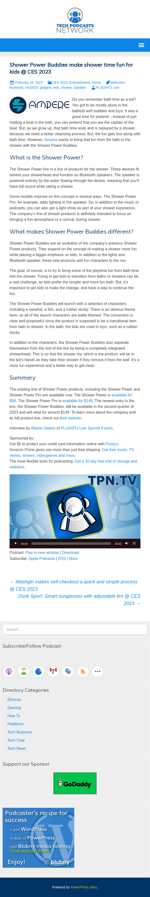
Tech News (16, 748)
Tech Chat (16, 740)
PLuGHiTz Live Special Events (87, 428)
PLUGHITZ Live (107, 87)
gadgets (46, 87)
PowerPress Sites (84, 887)
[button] (75, 511)
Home (96, 82)
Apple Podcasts (41, 559)
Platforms (15, 724)
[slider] (71, 543)
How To (13, 716)
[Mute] (126, 543)
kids (56, 87)
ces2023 (31, 87)
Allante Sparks (43, 428)
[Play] (15, 543)
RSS (62, 559)
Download (70, 553)
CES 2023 (59, 82)
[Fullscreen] (134, 543)
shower (66, 87)
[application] (75, 511)
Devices (14, 700)
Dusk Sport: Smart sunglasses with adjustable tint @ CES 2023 (79, 599)
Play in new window (42, 553)
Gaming (14, 708)
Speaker (80, 87)
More (73, 559)
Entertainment (79, 82)
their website (70, 418)
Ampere (51, 140)
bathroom (117, 82)
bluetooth (16, 87)
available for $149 (77, 401)
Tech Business (19, 732)
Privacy (112, 444)
